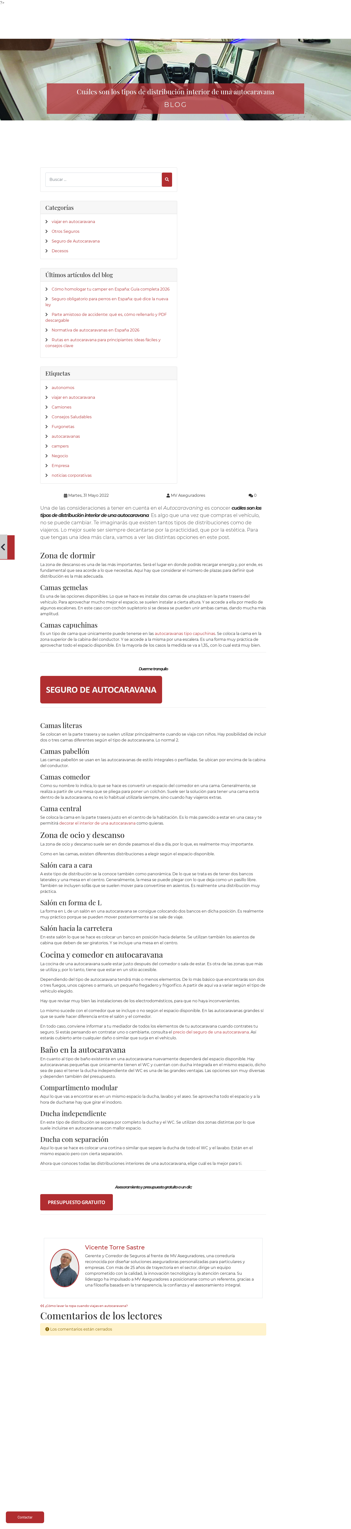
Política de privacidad (286, 1466)
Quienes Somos (231, 1460)
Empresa (60, 508)
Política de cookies (287, 1471)
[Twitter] (51, 1295)
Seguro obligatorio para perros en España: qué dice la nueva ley (71, 309)
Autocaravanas (64, 1466)
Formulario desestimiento (286, 1489)
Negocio (60, 498)
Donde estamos (231, 1466)
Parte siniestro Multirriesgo (175, 1471)
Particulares (64, 1489)
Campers (120, 1471)
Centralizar (119, 1495)
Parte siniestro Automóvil (175, 1466)
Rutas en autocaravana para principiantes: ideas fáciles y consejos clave (71, 379)
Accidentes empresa (120, 1489)
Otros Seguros (65, 208)
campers (60, 488)
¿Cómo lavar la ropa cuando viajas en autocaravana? (153, 991)
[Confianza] (52, 1371)
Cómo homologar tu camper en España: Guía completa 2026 (68, 288)
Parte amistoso (175, 1477)
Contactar (231, 1477)
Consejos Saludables (72, 459)
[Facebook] (43, 1295)
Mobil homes (120, 1477)
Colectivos (64, 1483)
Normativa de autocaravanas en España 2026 (70, 358)
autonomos (63, 430)
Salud (120, 1483)
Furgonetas (63, 469)
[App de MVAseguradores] (52, 1419)
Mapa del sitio (286, 1495)
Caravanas (120, 1466)
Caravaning (64, 1460)
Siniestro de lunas (175, 1483)
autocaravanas (66, 479)
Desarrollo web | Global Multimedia (277, 1524)
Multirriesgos (64, 1477)
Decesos (60, 234)
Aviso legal (287, 1460)
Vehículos (64, 1471)
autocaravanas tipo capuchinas (254, 290)
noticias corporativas (72, 518)
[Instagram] (68, 1295)
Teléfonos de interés (175, 1460)
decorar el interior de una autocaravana (193, 491)
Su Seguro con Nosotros (231, 1471)
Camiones (61, 449)
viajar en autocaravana (73, 199)
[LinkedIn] (60, 1295)
